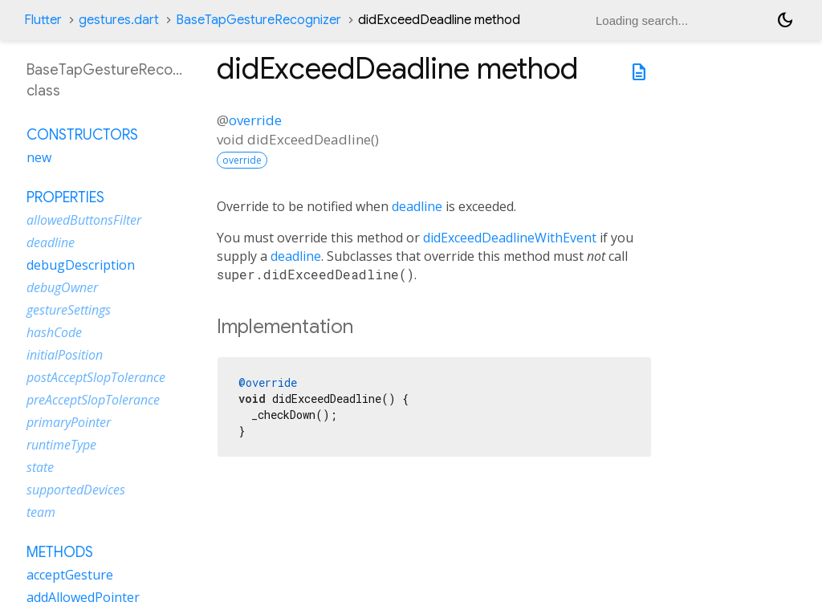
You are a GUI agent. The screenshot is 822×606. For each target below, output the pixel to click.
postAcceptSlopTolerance (95, 377)
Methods (59, 552)
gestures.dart (119, 20)
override (255, 120)
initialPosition (64, 355)
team (40, 512)
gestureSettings (68, 310)
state (40, 467)
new (38, 157)
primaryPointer (68, 422)
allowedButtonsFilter (83, 220)
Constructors (82, 135)
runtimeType (61, 444)
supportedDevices (75, 489)
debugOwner (62, 287)
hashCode (54, 332)
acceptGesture (69, 575)
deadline (417, 206)
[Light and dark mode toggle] (785, 20)
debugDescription (80, 265)
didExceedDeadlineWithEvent (509, 237)
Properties (65, 197)
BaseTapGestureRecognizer (258, 20)
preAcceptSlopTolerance (93, 400)
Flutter (43, 20)
